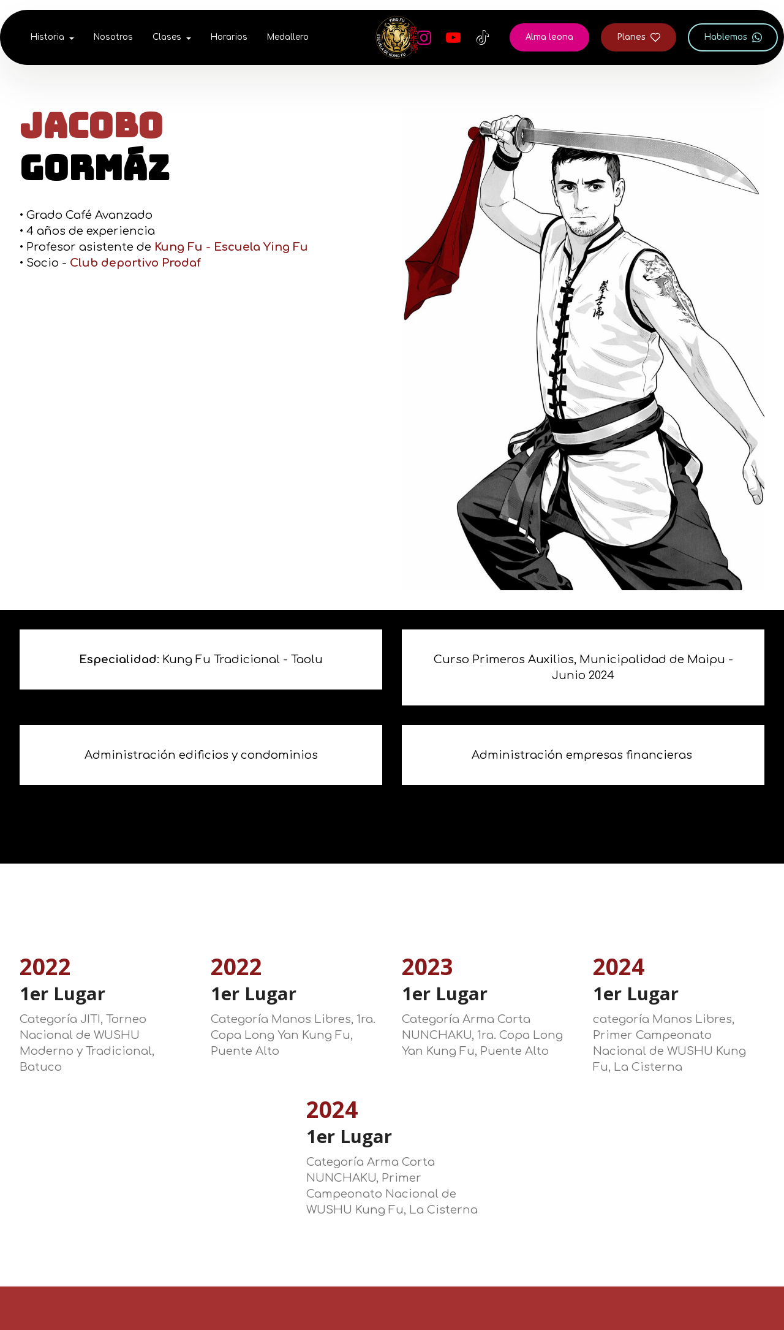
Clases (167, 37)
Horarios (229, 37)
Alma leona (549, 37)
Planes (638, 37)
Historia (47, 37)
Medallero (288, 37)
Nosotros (113, 37)
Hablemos (733, 37)
